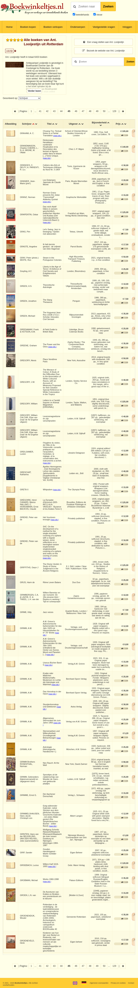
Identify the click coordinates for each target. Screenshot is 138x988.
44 (61, 111)
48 (90, 111)
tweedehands (82, 14)
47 (83, 111)
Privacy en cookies (118, 983)
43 (54, 111)
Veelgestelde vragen (104, 27)
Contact (131, 983)
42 (47, 111)
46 (76, 111)
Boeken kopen (28, 27)
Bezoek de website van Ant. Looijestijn (103, 50)
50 (104, 111)
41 (40, 111)
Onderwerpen (77, 27)
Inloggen (127, 27)
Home (9, 27)
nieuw (99, 14)
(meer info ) (57, 136)
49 (97, 111)
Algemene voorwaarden (99, 983)
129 (114, 111)
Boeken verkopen (53, 27)
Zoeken (108, 6)
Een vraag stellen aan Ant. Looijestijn (103, 42)
